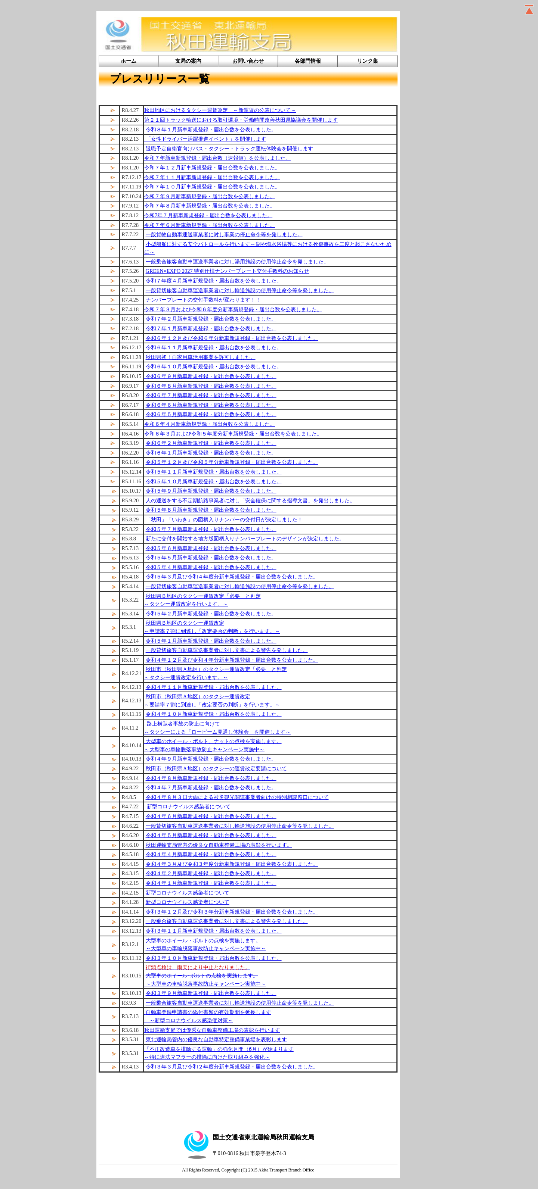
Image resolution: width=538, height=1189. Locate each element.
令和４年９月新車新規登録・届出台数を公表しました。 (211, 759)
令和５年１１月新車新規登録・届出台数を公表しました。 (214, 472)
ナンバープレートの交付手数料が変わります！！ (203, 300)
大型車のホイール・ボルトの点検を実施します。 (203, 940)
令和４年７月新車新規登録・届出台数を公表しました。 (211, 787)
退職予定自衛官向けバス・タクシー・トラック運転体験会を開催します (229, 149)
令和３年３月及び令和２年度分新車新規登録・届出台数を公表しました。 (232, 1067)
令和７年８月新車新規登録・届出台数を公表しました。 (209, 206)
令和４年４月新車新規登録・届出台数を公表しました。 (211, 854)
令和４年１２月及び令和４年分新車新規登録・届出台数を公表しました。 (232, 660)
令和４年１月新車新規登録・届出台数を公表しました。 (211, 883)
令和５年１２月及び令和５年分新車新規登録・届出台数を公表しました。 (232, 462)
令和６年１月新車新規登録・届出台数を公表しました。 (211, 453)
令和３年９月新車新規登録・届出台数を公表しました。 (211, 993)
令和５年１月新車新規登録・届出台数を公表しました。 (211, 641)
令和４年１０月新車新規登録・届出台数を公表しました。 (214, 714)
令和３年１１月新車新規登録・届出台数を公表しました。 (214, 931)
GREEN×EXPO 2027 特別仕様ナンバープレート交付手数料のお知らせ (227, 271)
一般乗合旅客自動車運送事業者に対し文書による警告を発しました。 (227, 921)
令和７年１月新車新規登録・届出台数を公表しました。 (211, 328)
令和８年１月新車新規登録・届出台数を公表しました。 (211, 129)
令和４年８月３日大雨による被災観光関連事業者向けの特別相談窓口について (237, 797)
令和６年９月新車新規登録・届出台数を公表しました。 (210, 376)
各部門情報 (308, 61)
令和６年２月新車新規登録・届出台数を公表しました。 (211, 443)
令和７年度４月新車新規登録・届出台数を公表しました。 (214, 281)
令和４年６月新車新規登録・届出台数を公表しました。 (211, 816)
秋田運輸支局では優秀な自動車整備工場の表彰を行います (212, 1030)
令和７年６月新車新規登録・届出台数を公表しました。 (209, 225)
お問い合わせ (248, 61)
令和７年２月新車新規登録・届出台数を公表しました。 (211, 319)
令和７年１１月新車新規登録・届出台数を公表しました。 (212, 177)
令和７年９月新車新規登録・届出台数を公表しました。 (209, 196)
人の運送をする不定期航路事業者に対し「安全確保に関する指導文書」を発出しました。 (250, 500)
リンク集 (367, 61)
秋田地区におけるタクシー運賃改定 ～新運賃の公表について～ (220, 110)
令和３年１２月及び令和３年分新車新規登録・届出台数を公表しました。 (232, 912)
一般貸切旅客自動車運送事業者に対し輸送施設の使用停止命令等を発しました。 (240, 290)
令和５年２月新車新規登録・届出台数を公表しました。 (211, 614)
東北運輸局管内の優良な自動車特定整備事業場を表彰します (216, 1039)
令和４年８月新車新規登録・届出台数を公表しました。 (211, 778)
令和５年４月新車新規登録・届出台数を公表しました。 (211, 567)
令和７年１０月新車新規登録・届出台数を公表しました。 (213, 187)
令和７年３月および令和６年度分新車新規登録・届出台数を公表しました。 (233, 309)
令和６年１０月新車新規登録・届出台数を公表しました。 (214, 366)
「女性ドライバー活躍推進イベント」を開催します (205, 139)
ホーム (128, 61)
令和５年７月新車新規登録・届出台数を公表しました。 (211, 529)
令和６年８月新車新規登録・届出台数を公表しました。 (211, 386)
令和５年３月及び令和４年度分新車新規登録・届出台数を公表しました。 (232, 577)
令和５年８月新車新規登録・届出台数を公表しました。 (211, 510)
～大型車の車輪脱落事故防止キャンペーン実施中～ (206, 948)
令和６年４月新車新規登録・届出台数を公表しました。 (209, 424)
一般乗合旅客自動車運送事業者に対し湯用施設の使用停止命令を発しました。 (237, 262)
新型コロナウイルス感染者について (188, 806)
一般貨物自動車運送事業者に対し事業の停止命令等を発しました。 (224, 234)
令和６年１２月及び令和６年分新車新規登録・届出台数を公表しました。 (232, 338)
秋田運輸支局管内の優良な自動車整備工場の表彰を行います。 (219, 845)
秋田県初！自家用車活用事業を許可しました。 (201, 357)
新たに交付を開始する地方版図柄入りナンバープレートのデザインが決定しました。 (245, 539)
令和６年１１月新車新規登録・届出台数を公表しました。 (214, 347)
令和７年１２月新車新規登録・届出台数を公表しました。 (212, 168)
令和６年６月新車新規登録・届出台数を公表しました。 (211, 405)
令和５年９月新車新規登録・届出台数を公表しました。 (211, 491)
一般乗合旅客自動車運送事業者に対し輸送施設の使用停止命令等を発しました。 (240, 1003)
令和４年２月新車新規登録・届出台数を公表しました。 (211, 873)
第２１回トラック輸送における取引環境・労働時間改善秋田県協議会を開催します (241, 120)
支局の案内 (188, 61)
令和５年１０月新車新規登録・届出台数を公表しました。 (214, 481)
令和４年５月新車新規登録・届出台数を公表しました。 (211, 835)
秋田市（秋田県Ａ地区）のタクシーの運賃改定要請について (216, 768)
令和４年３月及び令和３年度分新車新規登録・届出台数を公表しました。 (232, 864)
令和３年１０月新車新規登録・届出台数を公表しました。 (214, 958)
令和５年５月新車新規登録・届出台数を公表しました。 (211, 558)
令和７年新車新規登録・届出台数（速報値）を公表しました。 (217, 158)
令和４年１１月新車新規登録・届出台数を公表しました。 (214, 687)
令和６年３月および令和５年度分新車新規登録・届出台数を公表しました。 (233, 434)
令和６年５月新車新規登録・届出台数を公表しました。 (211, 414)
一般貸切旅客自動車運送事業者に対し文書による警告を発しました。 (227, 650)
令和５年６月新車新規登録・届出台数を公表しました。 (211, 548)
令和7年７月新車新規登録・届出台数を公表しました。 (208, 215)
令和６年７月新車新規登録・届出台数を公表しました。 (211, 395)
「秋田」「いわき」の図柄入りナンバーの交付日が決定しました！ (224, 519)
